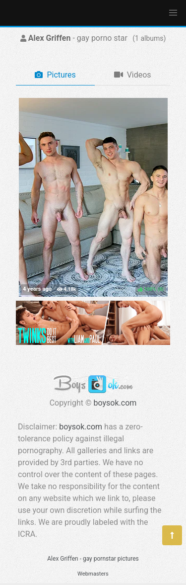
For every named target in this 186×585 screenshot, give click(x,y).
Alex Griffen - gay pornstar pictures (92, 558)
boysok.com (115, 403)
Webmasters (93, 574)
